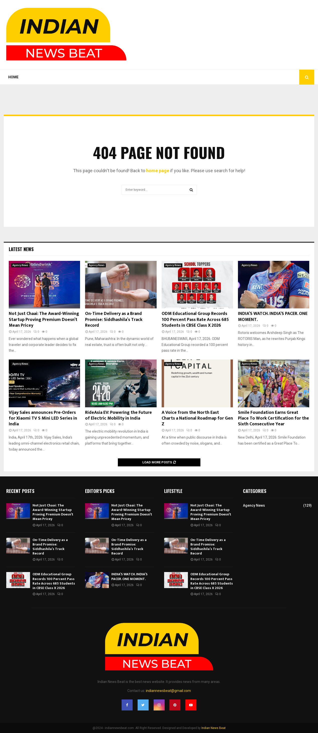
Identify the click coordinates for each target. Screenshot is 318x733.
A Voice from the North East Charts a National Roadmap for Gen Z (197, 418)
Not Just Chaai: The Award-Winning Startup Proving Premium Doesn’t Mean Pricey (44, 319)
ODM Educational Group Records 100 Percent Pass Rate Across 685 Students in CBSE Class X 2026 (195, 319)
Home (13, 77)
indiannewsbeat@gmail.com (168, 691)
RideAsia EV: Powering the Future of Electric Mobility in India (118, 415)
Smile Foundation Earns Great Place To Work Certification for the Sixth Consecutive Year (273, 418)
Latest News (21, 249)
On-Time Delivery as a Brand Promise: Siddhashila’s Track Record (113, 319)
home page (157, 170)
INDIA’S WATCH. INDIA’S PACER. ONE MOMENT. (272, 316)
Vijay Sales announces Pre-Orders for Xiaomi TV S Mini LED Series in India (43, 418)
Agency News (20, 265)
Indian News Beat (213, 728)
